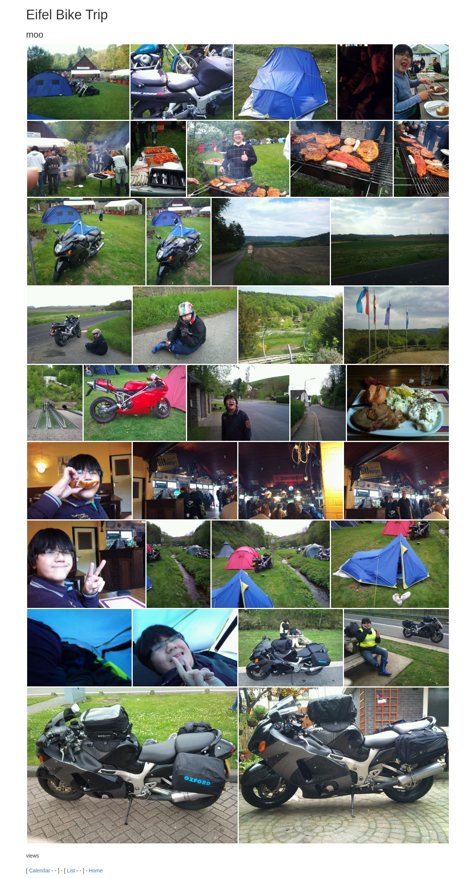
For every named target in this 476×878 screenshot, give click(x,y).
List (71, 871)
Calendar (39, 871)
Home (96, 871)
